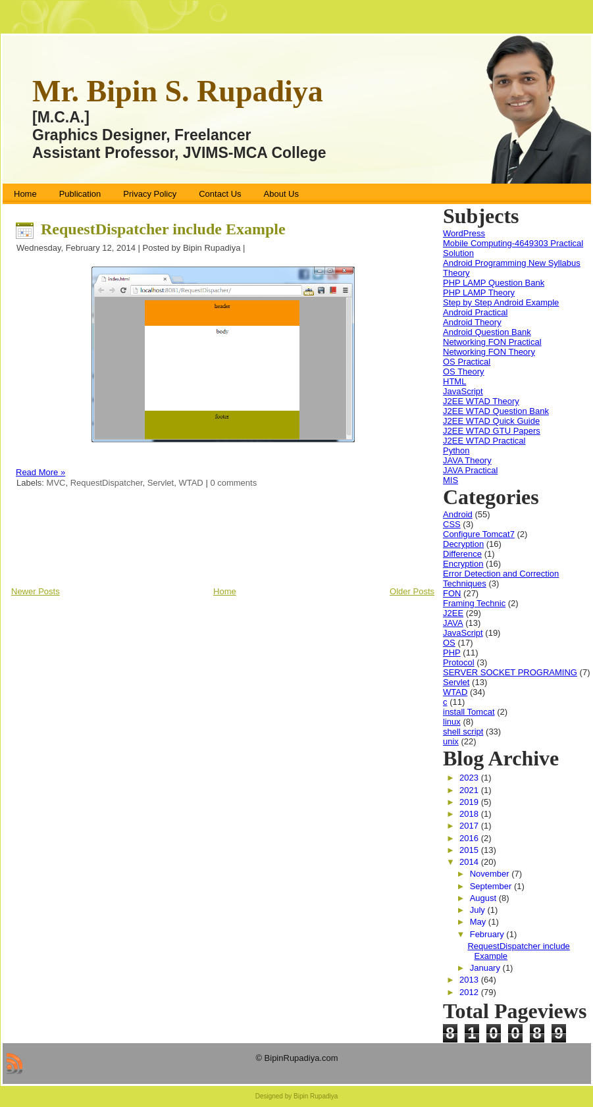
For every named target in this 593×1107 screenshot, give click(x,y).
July (479, 910)
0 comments (233, 483)
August (484, 898)
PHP (452, 652)
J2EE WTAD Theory (481, 401)
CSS (452, 524)
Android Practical (475, 312)
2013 (470, 980)
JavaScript (463, 391)
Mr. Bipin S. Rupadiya (177, 91)
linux (452, 722)
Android (458, 514)
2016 (470, 838)
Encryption (463, 564)
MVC (56, 483)
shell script (463, 731)
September (492, 886)
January (486, 968)
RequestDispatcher (106, 483)
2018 (470, 814)
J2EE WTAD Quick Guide (491, 421)
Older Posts (412, 591)
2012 (470, 992)
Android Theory (472, 322)
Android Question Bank (487, 332)
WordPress (464, 233)
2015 (470, 850)
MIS (450, 480)
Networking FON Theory (489, 352)
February (488, 934)
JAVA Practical (470, 470)
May (479, 922)
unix (451, 741)
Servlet (160, 483)
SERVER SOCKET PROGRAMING (510, 672)
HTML (454, 381)
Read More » (40, 472)
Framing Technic (474, 603)
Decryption (463, 544)
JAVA (453, 623)
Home (224, 591)
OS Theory (463, 371)
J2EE (453, 613)
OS (449, 643)
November (491, 874)
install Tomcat (469, 712)
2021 (470, 790)
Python (456, 450)
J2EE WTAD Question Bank (496, 411)
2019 (470, 802)
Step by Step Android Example (501, 302)
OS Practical (466, 362)
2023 (470, 778)
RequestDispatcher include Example (163, 229)
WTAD (190, 483)
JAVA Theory (467, 460)
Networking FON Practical (492, 342)
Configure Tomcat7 (479, 534)
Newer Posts (35, 591)
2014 (470, 862)
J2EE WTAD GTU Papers (491, 431)
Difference (462, 554)
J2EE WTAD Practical (484, 441)
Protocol (459, 662)
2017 (470, 826)
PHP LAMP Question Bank (493, 283)
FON (452, 593)
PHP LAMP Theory (479, 292)
